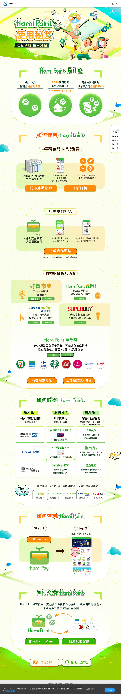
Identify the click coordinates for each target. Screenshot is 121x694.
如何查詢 (115, 144)
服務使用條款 (58, 683)
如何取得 (115, 140)
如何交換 (115, 148)
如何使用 (115, 136)
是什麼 (115, 131)
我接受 (110, 690)
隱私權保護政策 (69, 683)
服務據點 (50, 683)
